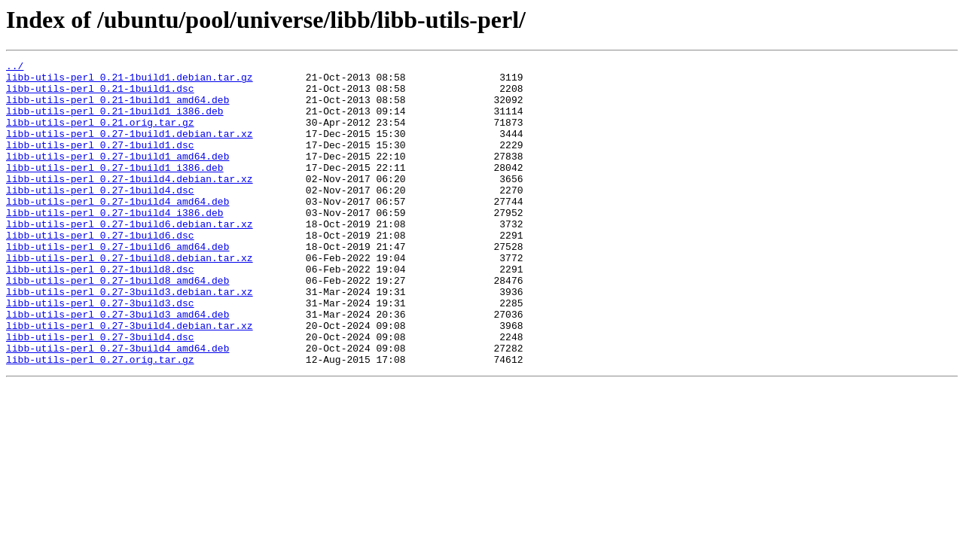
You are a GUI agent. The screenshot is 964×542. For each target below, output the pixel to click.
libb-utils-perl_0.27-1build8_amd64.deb (117, 325)
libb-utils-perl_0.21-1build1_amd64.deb (117, 108)
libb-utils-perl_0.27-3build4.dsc (100, 393)
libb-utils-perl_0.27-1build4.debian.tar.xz (129, 203)
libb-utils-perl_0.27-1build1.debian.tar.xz (129, 149)
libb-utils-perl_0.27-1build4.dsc (100, 217)
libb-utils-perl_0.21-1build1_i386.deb (115, 122)
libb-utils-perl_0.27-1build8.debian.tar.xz (129, 298)
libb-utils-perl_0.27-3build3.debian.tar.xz (129, 339)
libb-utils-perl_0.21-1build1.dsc (100, 95)
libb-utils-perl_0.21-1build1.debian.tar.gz (129, 81)
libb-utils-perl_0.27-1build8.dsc (100, 311)
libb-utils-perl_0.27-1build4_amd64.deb (117, 230)
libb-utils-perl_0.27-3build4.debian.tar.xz (129, 379)
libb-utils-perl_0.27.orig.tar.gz (100, 420)
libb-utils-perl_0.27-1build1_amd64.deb (117, 176)
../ (14, 68)
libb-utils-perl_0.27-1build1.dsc (100, 162)
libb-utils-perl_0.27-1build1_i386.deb (115, 189)
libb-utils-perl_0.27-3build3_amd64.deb (117, 366)
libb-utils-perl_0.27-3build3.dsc (100, 352)
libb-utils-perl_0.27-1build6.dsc (100, 271)
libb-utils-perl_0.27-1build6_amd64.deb (117, 284)
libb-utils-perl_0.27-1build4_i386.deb (115, 244)
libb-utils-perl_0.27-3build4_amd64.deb (117, 406)
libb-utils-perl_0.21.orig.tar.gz (100, 135)
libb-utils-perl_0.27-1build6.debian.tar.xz (129, 257)
